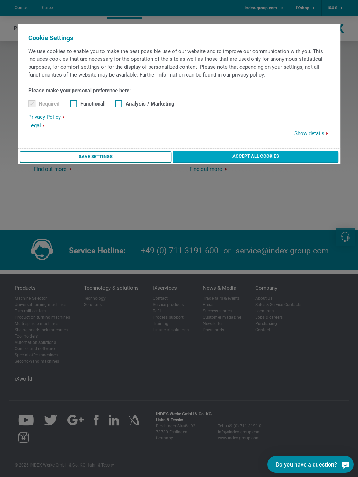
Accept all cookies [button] (256, 156)
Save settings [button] (95, 156)
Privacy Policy (44, 117)
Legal (34, 125)
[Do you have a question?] (310, 464)
